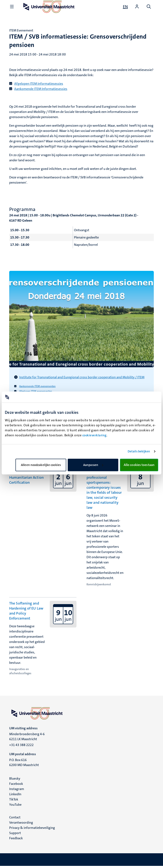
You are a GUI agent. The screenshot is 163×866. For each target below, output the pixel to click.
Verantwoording (21, 822)
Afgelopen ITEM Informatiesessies (38, 83)
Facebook (16, 783)
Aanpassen (93, 465)
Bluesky (14, 778)
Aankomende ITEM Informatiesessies (40, 89)
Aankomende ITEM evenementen (37, 386)
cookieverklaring (94, 435)
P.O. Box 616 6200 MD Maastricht (24, 762)
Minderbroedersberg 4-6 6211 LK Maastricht (27, 736)
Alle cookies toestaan (139, 465)
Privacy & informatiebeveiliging (32, 828)
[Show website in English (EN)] (125, 6)
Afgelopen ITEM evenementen (35, 391)
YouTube (15, 804)
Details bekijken (139, 451)
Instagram (16, 789)
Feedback (16, 838)
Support (15, 833)
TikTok (13, 799)
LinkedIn (15, 794)
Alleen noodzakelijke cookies (41, 465)
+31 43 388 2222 (21, 745)
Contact (14, 817)
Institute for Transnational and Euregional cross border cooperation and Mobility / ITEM (81, 377)
